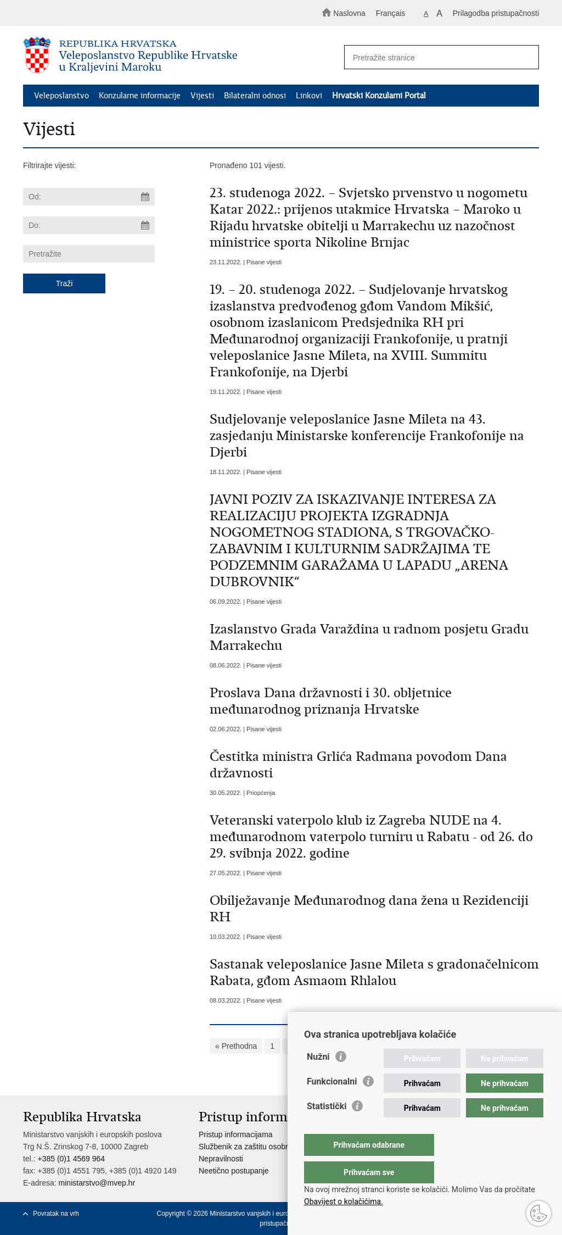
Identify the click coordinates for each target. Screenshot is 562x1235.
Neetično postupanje (234, 1170)
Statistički (326, 1128)
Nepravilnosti (221, 1158)
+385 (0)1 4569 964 (71, 1158)
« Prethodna (236, 1046)
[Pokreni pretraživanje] (525, 57)
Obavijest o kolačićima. (343, 1201)
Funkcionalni (332, 1103)
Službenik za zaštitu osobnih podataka (264, 1146)
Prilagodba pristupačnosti (496, 13)
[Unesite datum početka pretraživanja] (89, 196)
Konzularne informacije (140, 96)
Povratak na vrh (56, 1213)
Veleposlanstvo (61, 96)
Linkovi (309, 96)
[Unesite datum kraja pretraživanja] (89, 225)
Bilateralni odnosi (255, 96)
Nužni (318, 1078)
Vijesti (202, 96)
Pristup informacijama (236, 1134)
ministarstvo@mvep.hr (97, 1182)
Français (391, 13)
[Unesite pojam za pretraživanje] (436, 57)
